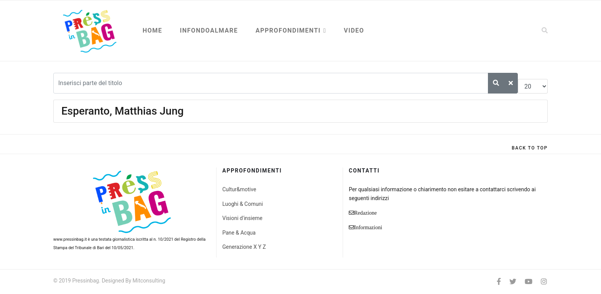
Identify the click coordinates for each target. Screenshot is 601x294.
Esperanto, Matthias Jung (122, 111)
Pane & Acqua (239, 233)
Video (354, 30)
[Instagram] (544, 282)
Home (152, 30)
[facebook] (499, 282)
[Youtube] (528, 282)
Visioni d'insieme (242, 218)
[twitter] (512, 282)
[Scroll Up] (530, 148)
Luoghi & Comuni (242, 204)
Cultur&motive (239, 189)
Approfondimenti (288, 30)
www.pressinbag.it (70, 239)
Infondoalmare (209, 30)
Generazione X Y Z (244, 247)
